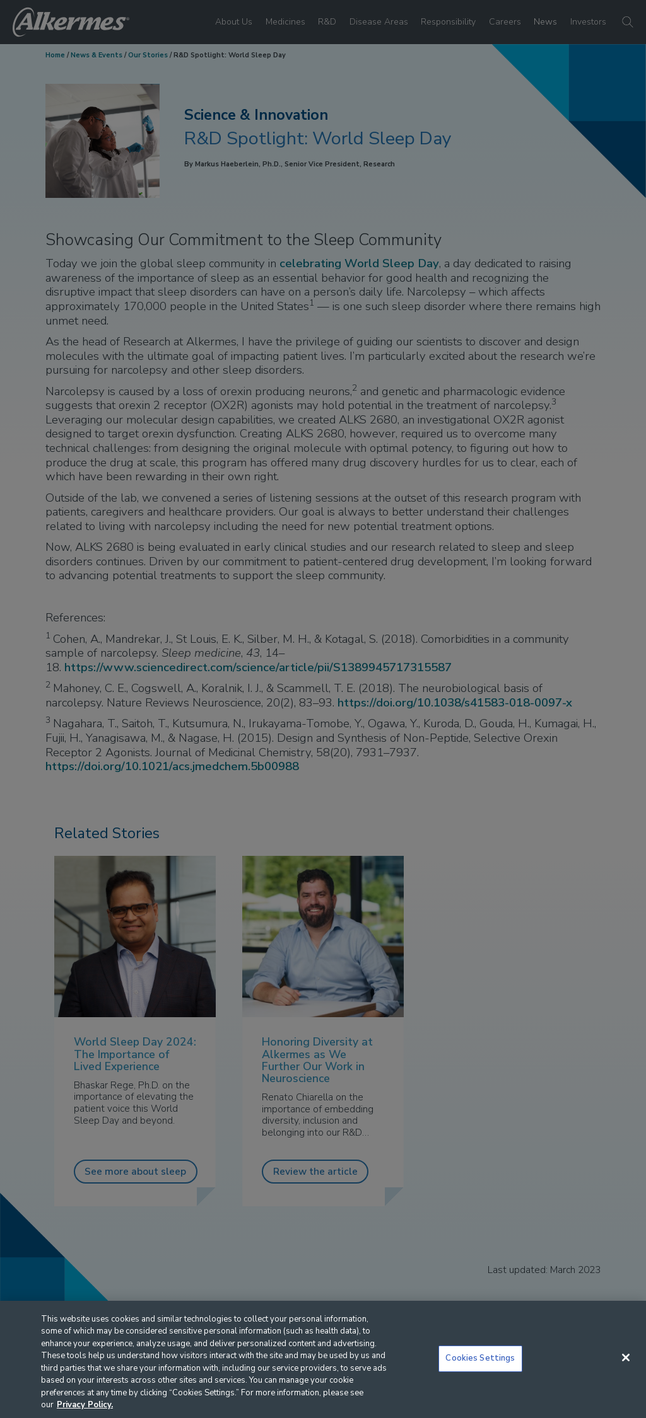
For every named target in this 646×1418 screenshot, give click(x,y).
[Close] (626, 1357)
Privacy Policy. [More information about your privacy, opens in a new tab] (85, 1404)
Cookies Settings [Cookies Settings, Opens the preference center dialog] (480, 1358)
